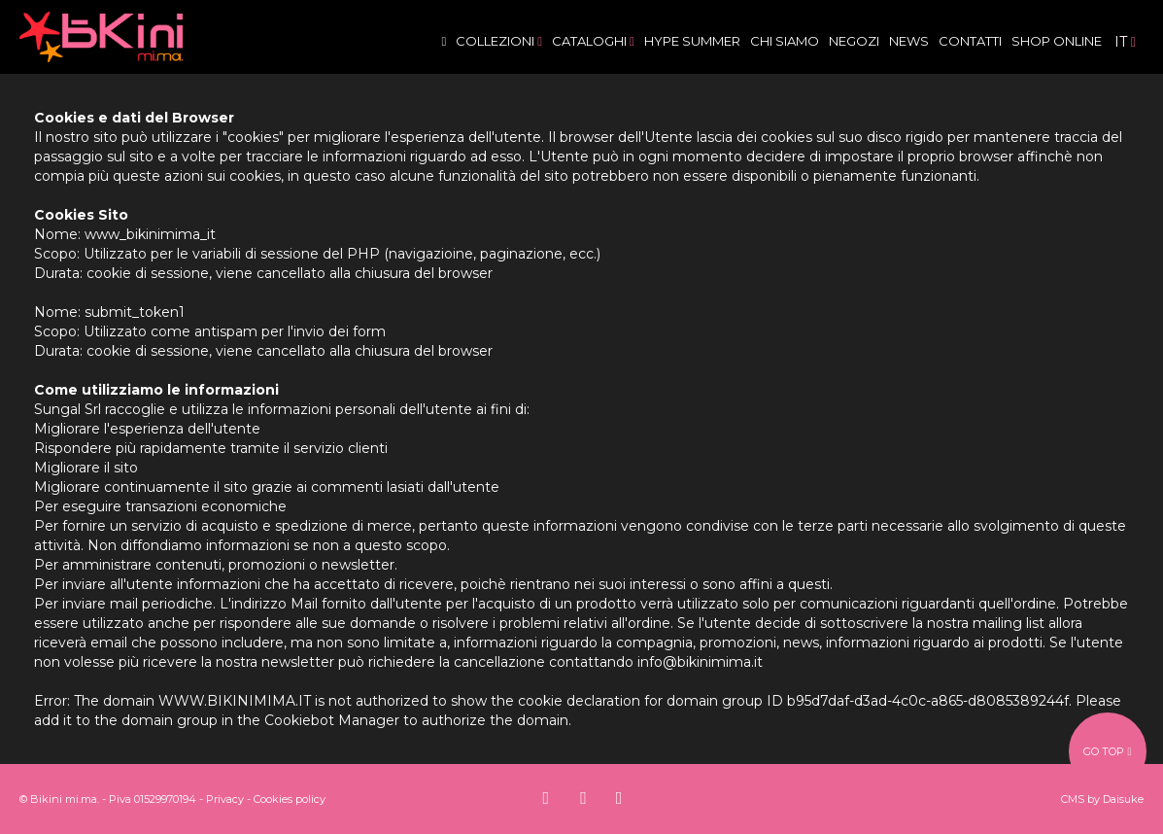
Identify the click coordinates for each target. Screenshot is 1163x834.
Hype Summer (692, 41)
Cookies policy (289, 799)
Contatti (970, 41)
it (1125, 42)
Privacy (225, 799)
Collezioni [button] (499, 41)
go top (1107, 751)
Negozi (854, 41)
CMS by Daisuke (1102, 799)
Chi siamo (784, 41)
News (909, 41)
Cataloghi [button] (593, 41)
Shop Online (1056, 41)
